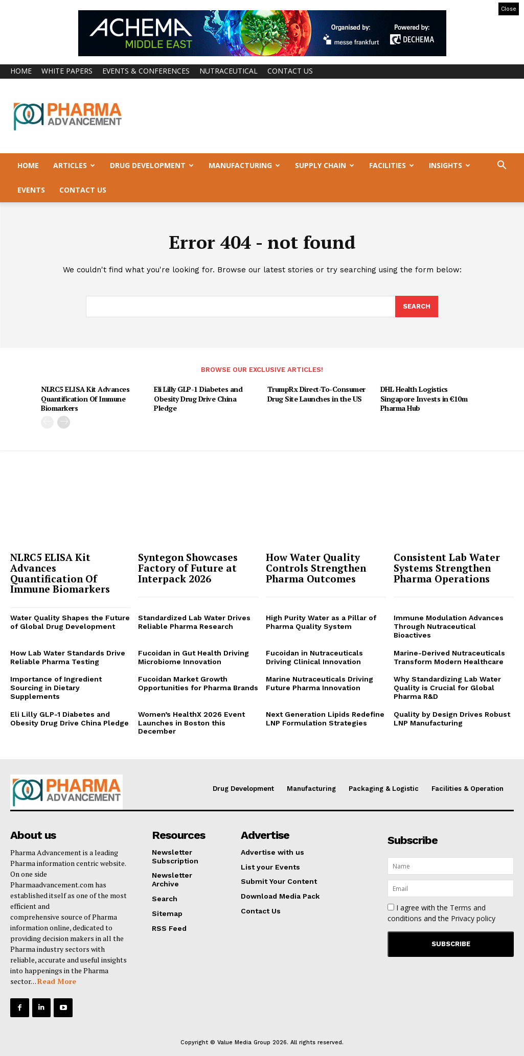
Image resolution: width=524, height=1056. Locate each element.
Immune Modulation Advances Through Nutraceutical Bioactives (449, 627)
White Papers (67, 71)
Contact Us (290, 71)
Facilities (391, 165)
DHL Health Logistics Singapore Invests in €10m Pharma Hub (424, 398)
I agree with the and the (441, 913)
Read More (56, 981)
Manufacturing (244, 165)
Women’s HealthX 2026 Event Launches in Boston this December (191, 723)
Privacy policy (473, 918)
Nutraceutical (228, 71)
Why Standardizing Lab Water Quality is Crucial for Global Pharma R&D (447, 688)
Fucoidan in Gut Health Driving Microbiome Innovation (193, 657)
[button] (501, 166)
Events (31, 190)
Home (21, 71)
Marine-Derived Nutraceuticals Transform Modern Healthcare (449, 657)
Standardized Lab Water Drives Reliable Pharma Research (194, 622)
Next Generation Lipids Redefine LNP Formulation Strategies (325, 718)
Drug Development (152, 165)
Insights (449, 165)
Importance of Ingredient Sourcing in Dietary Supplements (56, 688)
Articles (74, 165)
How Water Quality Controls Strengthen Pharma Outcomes (316, 568)
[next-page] (63, 421)
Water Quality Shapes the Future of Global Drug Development (70, 622)
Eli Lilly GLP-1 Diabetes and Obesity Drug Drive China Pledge (198, 398)
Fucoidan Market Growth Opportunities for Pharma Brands (198, 683)
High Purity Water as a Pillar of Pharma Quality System (321, 622)
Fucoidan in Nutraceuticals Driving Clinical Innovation (314, 657)
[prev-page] (47, 421)
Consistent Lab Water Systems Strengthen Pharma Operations (447, 568)
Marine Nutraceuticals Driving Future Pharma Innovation (319, 683)
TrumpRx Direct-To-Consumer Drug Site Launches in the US (316, 393)
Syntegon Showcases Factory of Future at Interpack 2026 (188, 568)
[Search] (416, 307)
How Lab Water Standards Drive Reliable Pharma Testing (67, 657)
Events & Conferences (146, 71)
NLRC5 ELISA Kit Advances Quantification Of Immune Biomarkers (85, 398)
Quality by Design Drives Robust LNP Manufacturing (452, 718)
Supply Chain (324, 165)
